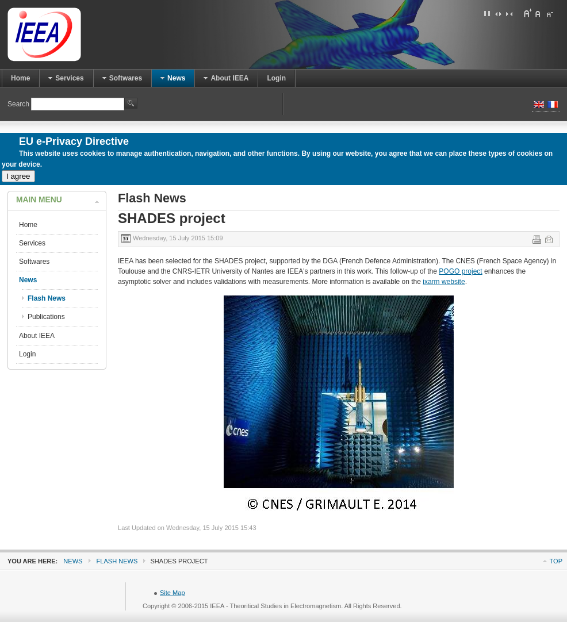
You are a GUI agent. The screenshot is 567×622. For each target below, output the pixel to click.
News (72, 561)
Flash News (117, 561)
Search (19, 104)
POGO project (460, 271)
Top (556, 561)
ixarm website (444, 282)
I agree (18, 176)
